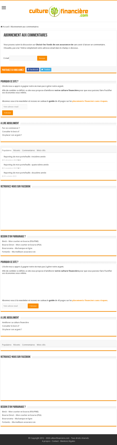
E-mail (6, 58)
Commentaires (28, 150)
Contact (55, 441)
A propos (46, 441)
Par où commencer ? (11, 128)
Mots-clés (41, 150)
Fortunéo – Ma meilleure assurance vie (18, 252)
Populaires (6, 150)
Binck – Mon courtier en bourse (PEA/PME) (20, 241)
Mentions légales (67, 441)
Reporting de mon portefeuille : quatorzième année (26, 165)
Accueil (5, 27)
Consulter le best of (10, 131)
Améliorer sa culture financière (15, 322)
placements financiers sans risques (89, 101)
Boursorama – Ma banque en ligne (17, 248)
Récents (16, 150)
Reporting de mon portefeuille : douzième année (25, 173)
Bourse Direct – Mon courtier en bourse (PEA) (21, 245)
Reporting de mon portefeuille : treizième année (25, 156)
